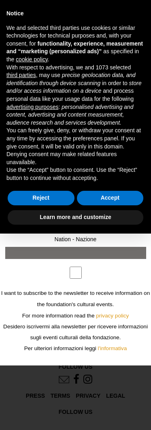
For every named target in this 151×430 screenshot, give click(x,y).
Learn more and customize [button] (75, 217)
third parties (21, 75)
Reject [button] (41, 197)
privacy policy (112, 316)
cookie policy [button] (32, 59)
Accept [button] (110, 197)
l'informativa (112, 348)
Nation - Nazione (75, 239)
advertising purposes (32, 107)
